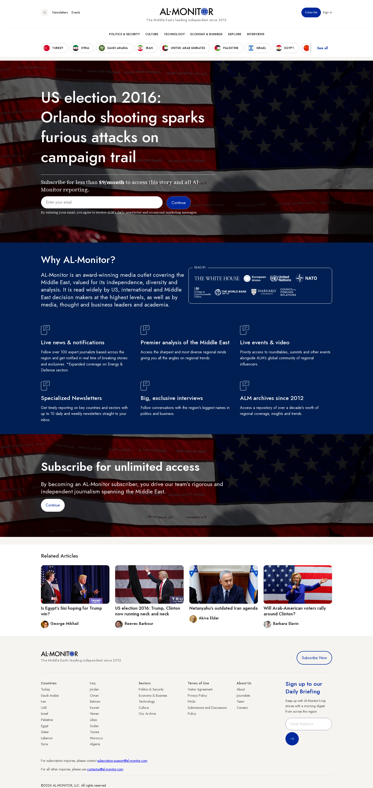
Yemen (94, 713)
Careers (242, 707)
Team (240, 701)
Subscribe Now (314, 658)
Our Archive (147, 713)
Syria (44, 744)
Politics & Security (124, 35)
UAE (44, 707)
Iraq (92, 683)
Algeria (95, 744)
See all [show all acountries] (322, 49)
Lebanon (47, 738)
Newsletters (60, 14)
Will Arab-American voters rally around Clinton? (295, 611)
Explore (234, 35)
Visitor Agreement (200, 689)
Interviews (255, 35)
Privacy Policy (197, 695)
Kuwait (94, 707)
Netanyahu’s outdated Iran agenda (223, 608)
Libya (93, 719)
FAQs (191, 701)
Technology (174, 35)
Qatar (45, 732)
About (241, 689)
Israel (44, 713)
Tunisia (94, 732)
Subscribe (311, 14)
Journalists (243, 695)
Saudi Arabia (50, 695)
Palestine (47, 719)
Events (76, 14)
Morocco (96, 738)
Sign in (327, 14)
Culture (151, 35)
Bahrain (95, 701)
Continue (53, 505)
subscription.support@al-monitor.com (122, 760)
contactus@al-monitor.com (105, 769)
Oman (94, 695)
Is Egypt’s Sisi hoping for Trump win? (71, 611)
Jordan (94, 689)
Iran (43, 701)
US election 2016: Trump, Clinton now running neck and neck (147, 611)
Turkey (45, 689)
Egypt (44, 726)
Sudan (94, 726)
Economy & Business (206, 35)
